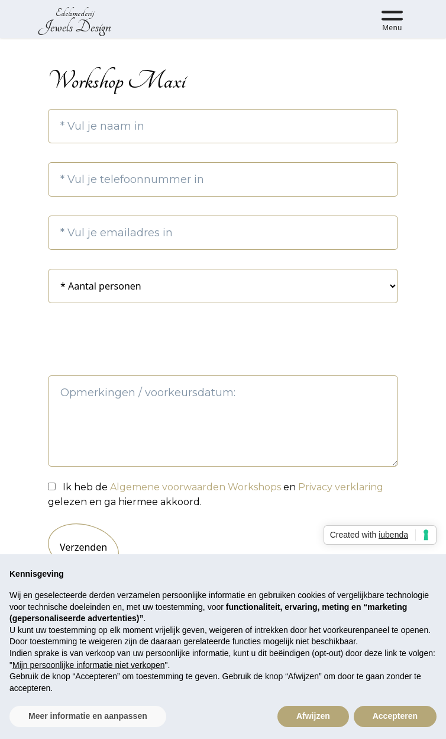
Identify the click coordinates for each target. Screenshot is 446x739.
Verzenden (83, 547)
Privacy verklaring (340, 487)
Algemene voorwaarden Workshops (196, 487)
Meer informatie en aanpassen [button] (87, 716)
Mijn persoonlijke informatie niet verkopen (88, 665)
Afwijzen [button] (313, 716)
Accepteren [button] (395, 716)
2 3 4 (223, 286)
